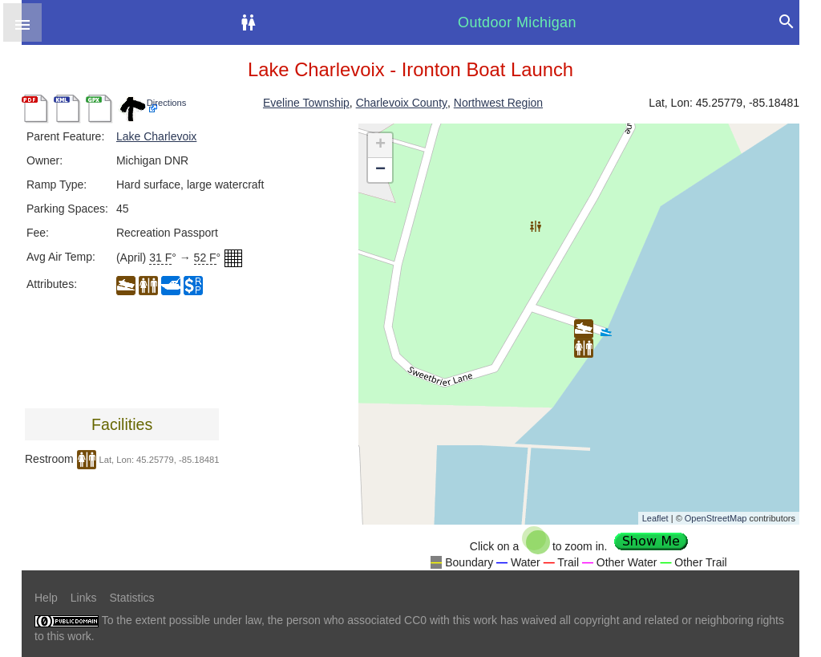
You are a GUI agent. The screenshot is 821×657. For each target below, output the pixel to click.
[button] (22, 22)
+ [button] (380, 145)
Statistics (131, 597)
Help (46, 597)
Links (84, 597)
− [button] (380, 170)
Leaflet (655, 518)
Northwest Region (498, 102)
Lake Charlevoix (156, 136)
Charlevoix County (401, 102)
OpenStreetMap (716, 518)
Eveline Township (306, 102)
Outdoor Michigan (517, 22)
